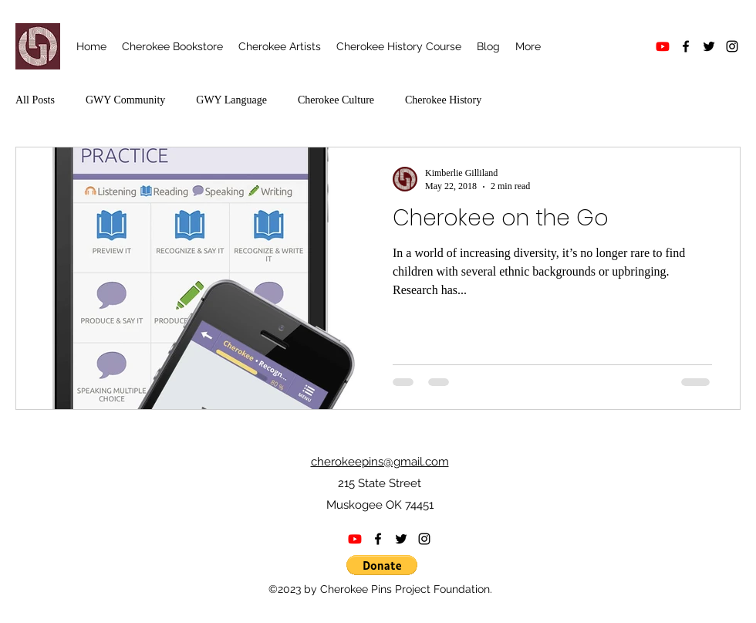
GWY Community (125, 100)
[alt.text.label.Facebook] (686, 46)
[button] (381, 565)
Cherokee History (443, 100)
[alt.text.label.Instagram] (732, 46)
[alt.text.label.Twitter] (709, 46)
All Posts (35, 100)
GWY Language (231, 100)
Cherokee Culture (336, 100)
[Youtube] (662, 46)
